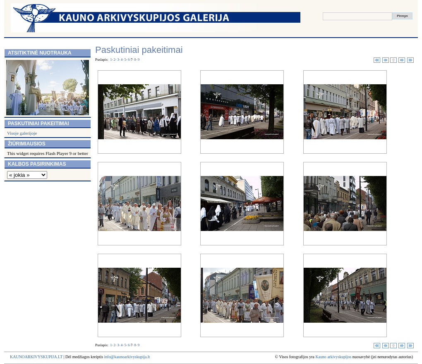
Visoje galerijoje (22, 133)
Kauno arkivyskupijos (333, 356)
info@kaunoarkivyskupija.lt (127, 356)
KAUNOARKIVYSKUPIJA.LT (36, 356)
